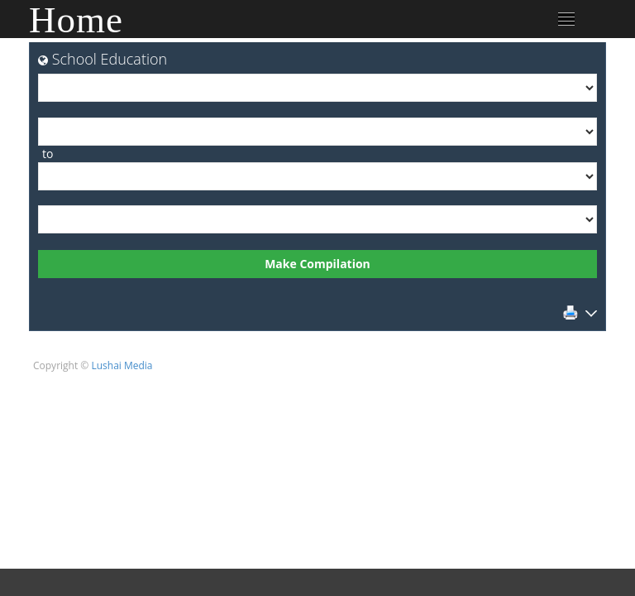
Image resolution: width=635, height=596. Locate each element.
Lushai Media (121, 365)
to (47, 153)
